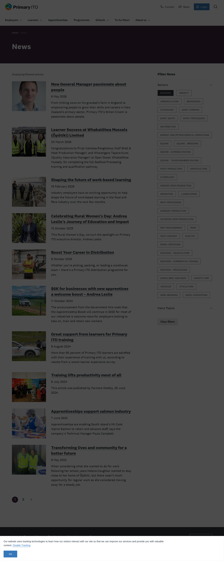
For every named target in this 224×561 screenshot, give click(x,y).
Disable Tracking (21, 545)
